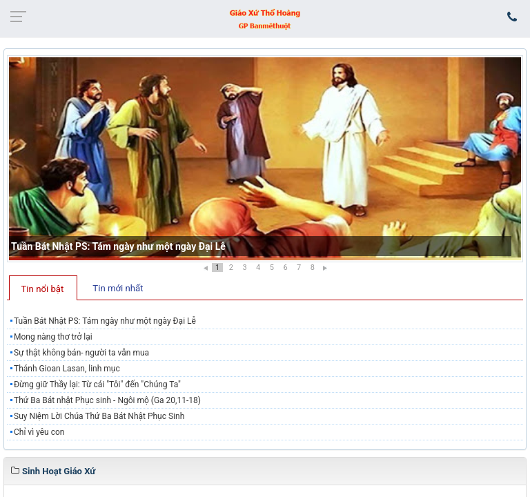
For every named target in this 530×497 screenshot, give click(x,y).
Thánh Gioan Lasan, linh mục (67, 368)
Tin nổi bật (42, 289)
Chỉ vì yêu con (39, 432)
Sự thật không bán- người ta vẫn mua (81, 353)
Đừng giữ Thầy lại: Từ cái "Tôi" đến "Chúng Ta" (97, 384)
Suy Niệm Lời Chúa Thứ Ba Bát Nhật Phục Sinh (99, 416)
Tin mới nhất (117, 288)
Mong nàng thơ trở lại (53, 337)
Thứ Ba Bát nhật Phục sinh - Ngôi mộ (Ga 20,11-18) (107, 400)
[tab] (43, 287)
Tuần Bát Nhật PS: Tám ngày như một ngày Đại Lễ (118, 246)
